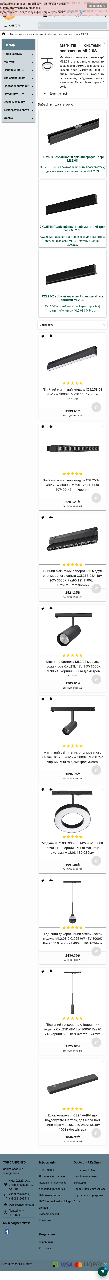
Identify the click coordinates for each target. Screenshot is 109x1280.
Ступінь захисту (14, 102)
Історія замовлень (85, 1176)
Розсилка (45, 1248)
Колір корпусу (13, 54)
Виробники (46, 1242)
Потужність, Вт (14, 94)
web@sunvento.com (21, 1204)
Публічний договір (50, 1195)
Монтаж (9, 62)
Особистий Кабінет (86, 1170)
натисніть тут (75, 12)
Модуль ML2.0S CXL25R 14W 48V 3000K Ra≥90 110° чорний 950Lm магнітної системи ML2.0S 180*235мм (72, 848)
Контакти (45, 1220)
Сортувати (47, 325)
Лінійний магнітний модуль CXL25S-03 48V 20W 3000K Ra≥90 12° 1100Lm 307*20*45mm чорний (72, 485)
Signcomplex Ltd (49, 1214)
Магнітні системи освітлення (26, 34)
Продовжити (97, 5)
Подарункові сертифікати (90, 1188)
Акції (77, 1201)
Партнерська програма (88, 1195)
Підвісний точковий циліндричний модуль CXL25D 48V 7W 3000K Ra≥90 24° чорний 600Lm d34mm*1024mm (72, 1029)
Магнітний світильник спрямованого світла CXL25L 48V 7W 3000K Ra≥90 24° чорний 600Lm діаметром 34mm (72, 757)
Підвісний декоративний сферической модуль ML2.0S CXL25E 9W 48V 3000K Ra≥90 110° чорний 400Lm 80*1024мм (72, 938)
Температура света (16, 110)
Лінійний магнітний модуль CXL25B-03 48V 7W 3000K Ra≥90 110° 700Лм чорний (72, 394)
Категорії (14, 25)
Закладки (80, 1182)
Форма (8, 118)
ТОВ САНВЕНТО (49, 1170)
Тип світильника (14, 78)
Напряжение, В (14, 70)
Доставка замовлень (52, 1176)
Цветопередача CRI (16, 86)
